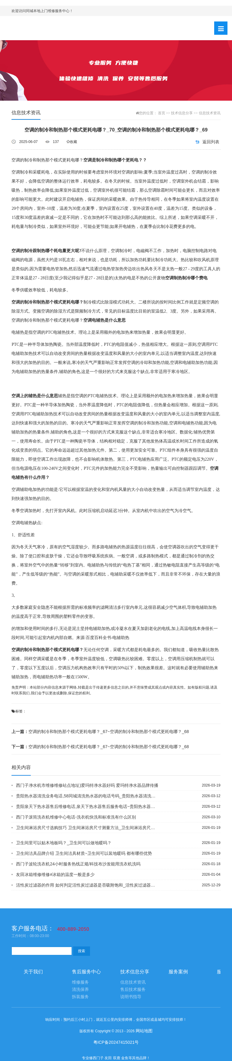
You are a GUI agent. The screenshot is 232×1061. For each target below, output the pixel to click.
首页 (161, 113)
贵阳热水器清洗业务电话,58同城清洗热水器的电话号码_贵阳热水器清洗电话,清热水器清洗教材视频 (87, 795)
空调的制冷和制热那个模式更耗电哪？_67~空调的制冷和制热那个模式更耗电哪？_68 (100, 731)
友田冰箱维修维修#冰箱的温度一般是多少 (55, 874)
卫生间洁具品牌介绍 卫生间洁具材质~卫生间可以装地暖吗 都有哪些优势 (84, 853)
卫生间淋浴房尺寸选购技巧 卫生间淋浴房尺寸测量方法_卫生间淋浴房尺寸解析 (87, 827)
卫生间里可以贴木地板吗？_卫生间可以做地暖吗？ (63, 842)
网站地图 (144, 1030)
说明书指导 (130, 996)
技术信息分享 (182, 113)
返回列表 (210, 141)
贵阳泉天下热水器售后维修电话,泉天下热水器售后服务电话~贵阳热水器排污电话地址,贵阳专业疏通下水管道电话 (87, 806)
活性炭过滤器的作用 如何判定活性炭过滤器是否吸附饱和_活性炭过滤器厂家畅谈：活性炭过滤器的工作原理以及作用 (87, 885)
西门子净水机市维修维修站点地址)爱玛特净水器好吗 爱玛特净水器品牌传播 (87, 785)
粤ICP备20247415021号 (116, 1042)
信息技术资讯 (210, 113)
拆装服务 (80, 996)
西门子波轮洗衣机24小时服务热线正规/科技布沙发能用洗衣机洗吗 (78, 863)
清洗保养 (80, 989)
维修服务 (80, 982)
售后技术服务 (133, 989)
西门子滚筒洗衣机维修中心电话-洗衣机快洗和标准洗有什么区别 (76, 817)
